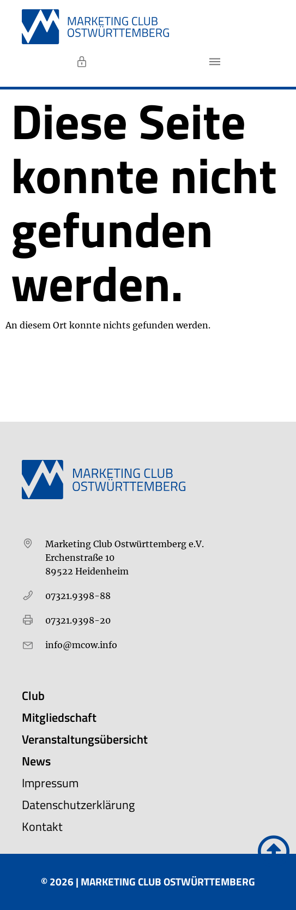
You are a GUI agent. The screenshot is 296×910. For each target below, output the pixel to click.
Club (33, 695)
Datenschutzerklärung (78, 804)
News (36, 761)
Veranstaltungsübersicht (85, 739)
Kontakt (42, 826)
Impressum (50, 782)
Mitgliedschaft (59, 717)
